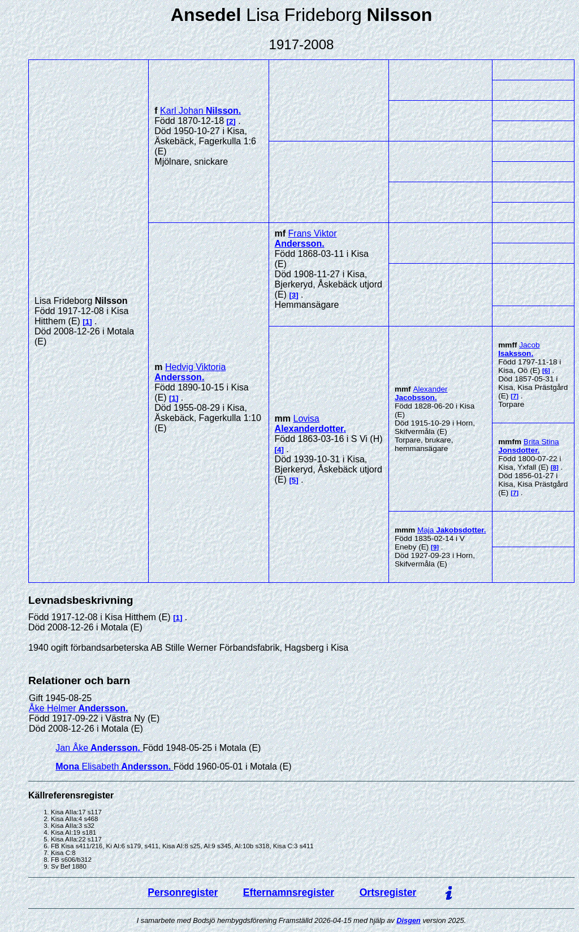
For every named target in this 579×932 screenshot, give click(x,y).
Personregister (183, 892)
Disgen (408, 920)
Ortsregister (388, 892)
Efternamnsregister (288, 892)
